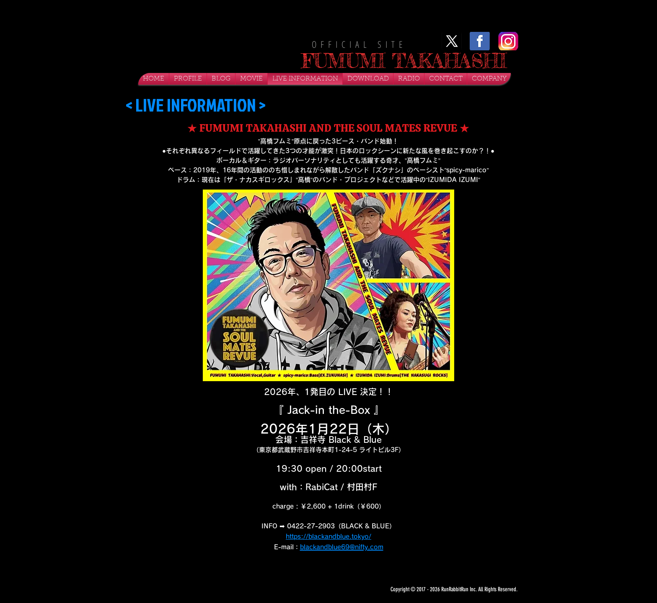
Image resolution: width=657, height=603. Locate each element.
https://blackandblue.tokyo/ (328, 536)
